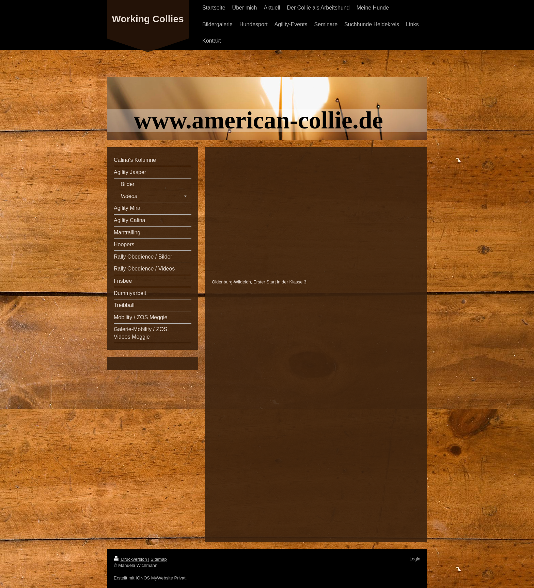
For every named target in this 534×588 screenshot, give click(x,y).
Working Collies (148, 19)
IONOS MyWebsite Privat (160, 578)
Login (414, 558)
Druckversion (131, 559)
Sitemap (159, 559)
